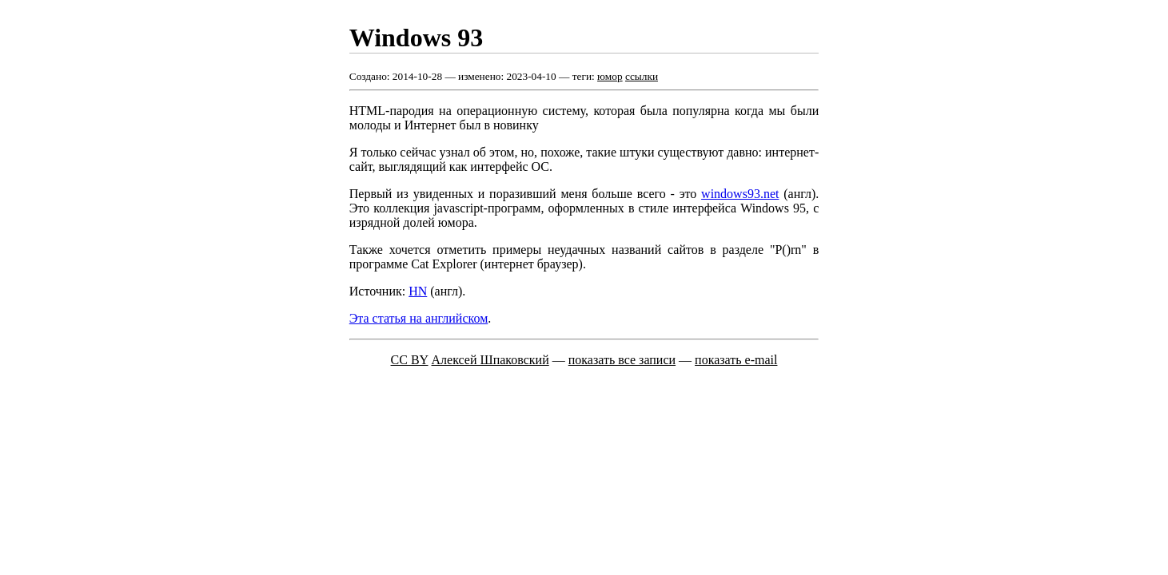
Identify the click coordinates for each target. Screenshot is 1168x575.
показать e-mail (736, 360)
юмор (610, 76)
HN (418, 291)
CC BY (410, 360)
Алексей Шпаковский (490, 360)
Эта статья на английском (418, 318)
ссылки (641, 76)
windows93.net (740, 193)
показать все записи (622, 360)
